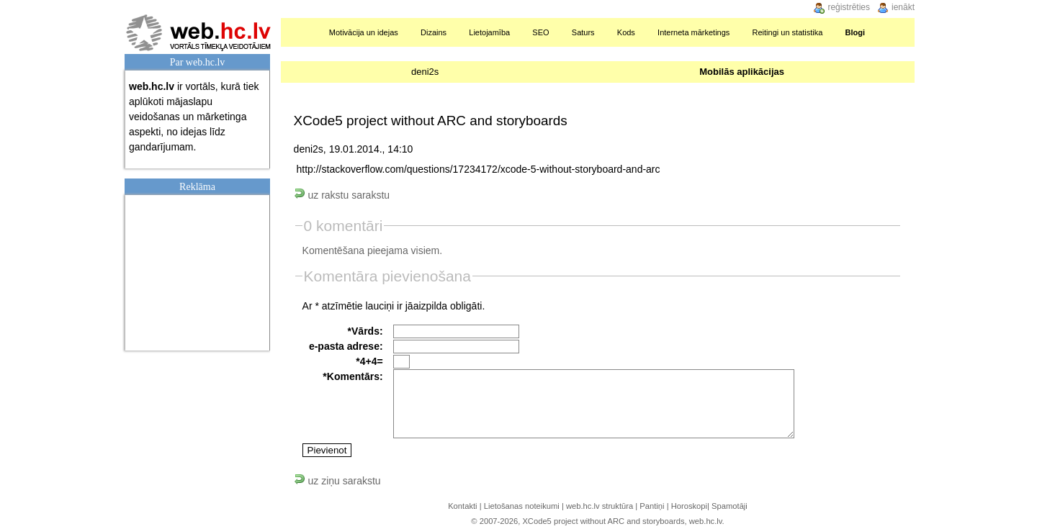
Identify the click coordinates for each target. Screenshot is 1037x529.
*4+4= (369, 361)
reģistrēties (848, 7)
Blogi (855, 32)
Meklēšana (896, 32)
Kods (626, 32)
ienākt (903, 7)
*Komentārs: (352, 376)
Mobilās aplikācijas (741, 71)
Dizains (433, 32)
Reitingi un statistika (788, 32)
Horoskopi (689, 506)
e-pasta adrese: (346, 346)
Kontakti (462, 506)
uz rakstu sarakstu (342, 195)
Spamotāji (729, 506)
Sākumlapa (300, 32)
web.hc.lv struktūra (599, 506)
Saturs (583, 32)
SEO (540, 32)
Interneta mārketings (693, 32)
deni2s (425, 71)
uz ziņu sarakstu (337, 481)
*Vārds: (365, 331)
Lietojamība (489, 32)
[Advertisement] (201, 271)
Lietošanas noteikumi (522, 506)
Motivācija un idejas (363, 32)
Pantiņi (651, 506)
